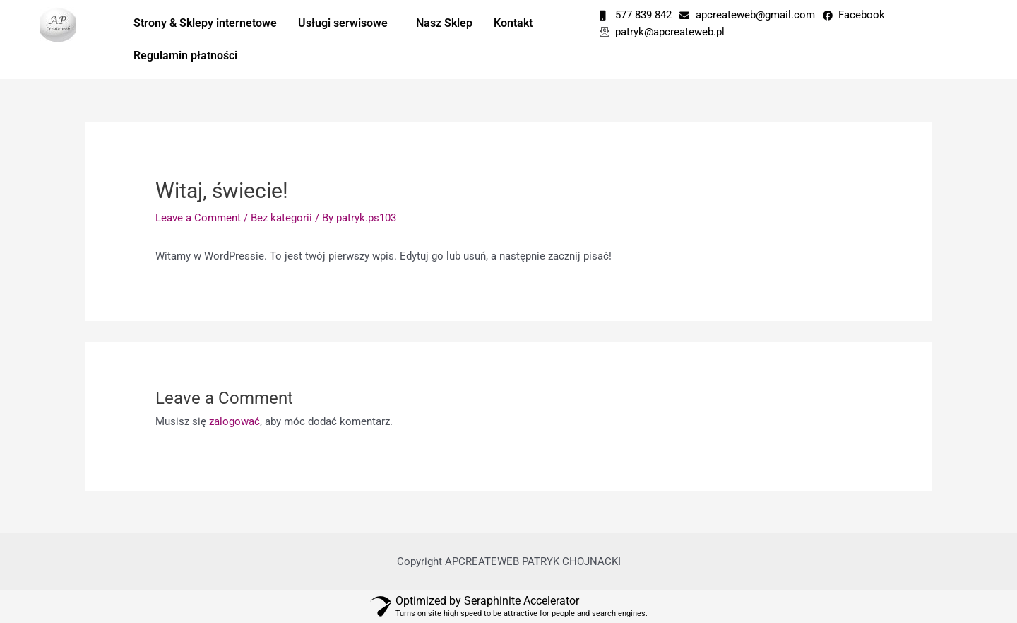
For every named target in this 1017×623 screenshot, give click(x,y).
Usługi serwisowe (343, 23)
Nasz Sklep (444, 23)
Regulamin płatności (185, 55)
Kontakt (513, 23)
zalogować (234, 421)
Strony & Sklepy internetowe (205, 23)
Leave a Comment (198, 217)
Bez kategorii (281, 217)
